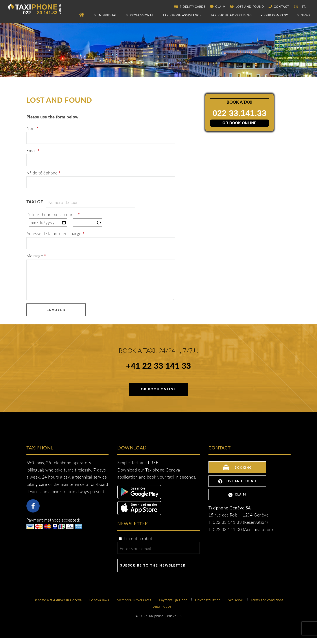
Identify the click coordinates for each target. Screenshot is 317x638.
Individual (105, 15)
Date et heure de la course (53, 214)
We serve (235, 600)
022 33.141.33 (240, 113)
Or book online (240, 123)
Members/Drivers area (134, 600)
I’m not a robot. (135, 538)
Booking (237, 467)
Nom (32, 128)
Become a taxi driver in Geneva (58, 600)
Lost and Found (247, 6)
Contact (279, 6)
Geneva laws (99, 600)
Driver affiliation (207, 600)
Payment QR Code (173, 600)
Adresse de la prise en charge (55, 233)
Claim (218, 6)
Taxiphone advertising (231, 15)
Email (32, 150)
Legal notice (162, 606)
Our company (274, 15)
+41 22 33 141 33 (158, 366)
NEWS (303, 15)
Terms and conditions (267, 600)
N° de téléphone (43, 172)
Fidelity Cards (189, 6)
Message (36, 255)
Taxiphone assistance (182, 15)
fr (304, 6)
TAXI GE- (35, 201)
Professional (140, 15)
